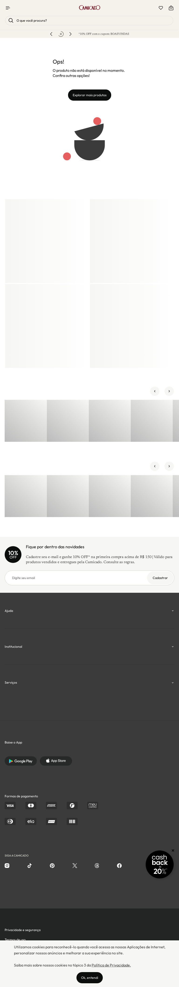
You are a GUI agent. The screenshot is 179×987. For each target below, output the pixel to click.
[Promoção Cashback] (160, 864)
